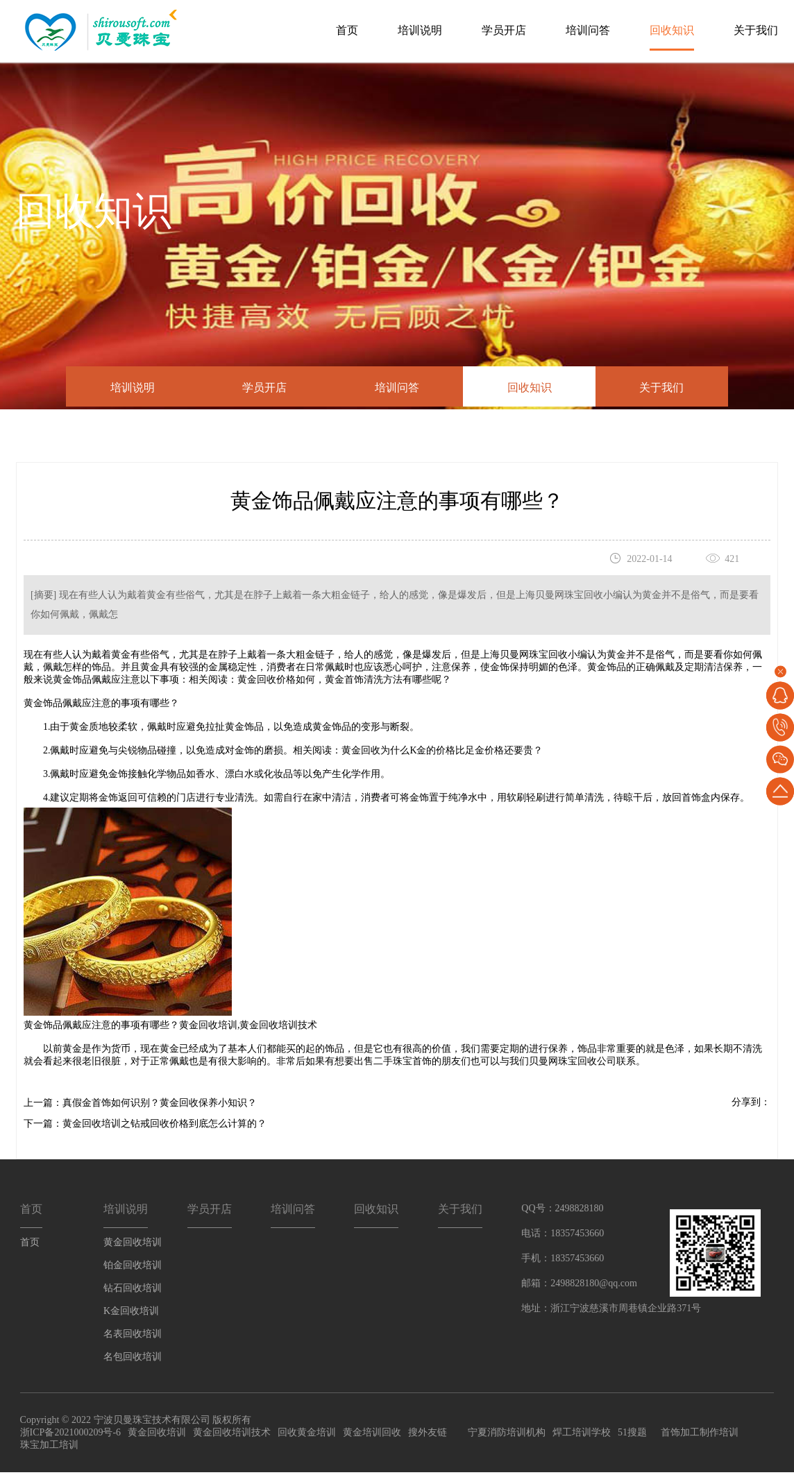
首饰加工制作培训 (699, 1435)
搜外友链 (427, 1435)
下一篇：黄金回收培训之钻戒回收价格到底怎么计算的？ (145, 1126)
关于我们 (756, 30)
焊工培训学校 (581, 1435)
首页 (347, 30)
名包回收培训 (132, 1359)
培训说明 (420, 30)
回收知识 (672, 30)
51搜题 (632, 1435)
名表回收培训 (132, 1336)
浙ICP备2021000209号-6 (70, 1435)
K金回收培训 (131, 1313)
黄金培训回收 (372, 1435)
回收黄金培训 (307, 1435)
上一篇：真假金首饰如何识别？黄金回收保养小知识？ (140, 1105)
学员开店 (504, 30)
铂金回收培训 (132, 1267)
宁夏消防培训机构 (507, 1435)
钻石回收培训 (132, 1290)
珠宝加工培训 (49, 1447)
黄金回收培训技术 (278, 1028)
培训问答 (588, 30)
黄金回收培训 (208, 1028)
